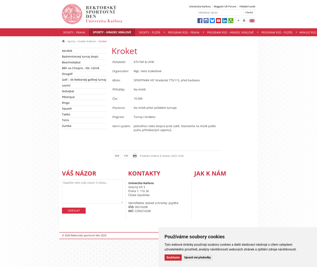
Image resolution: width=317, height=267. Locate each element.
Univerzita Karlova (200, 6)
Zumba (66, 126)
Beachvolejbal (71, 62)
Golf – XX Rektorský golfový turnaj (84, 79)
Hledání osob (247, 6)
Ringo (66, 103)
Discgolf (67, 74)
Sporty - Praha (74, 32)
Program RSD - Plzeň (276, 32)
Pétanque (68, 97)
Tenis (65, 120)
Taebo (66, 114)
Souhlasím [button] (173, 257)
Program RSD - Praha (183, 32)
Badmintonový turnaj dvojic (80, 56)
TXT (126, 156)
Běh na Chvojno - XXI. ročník (80, 68)
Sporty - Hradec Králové (112, 32)
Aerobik (67, 51)
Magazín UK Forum (225, 6)
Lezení (66, 85)
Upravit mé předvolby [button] (197, 257)
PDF (117, 156)
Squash (67, 108)
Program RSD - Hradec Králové (230, 32)
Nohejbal (68, 91)
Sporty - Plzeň (149, 32)
